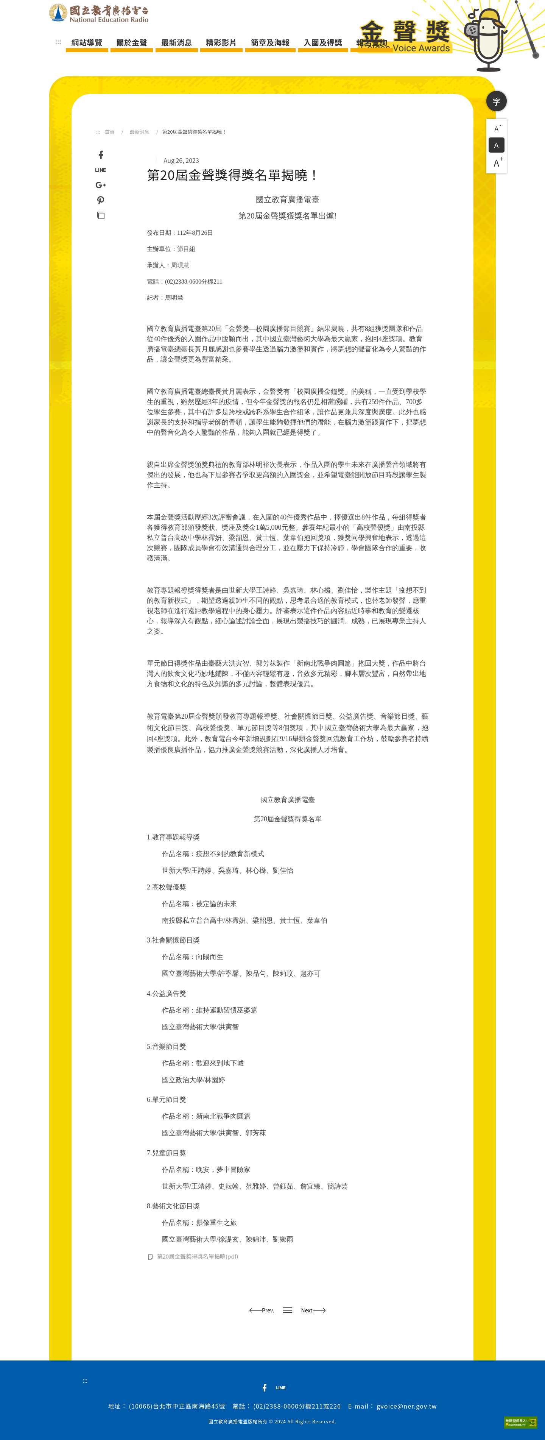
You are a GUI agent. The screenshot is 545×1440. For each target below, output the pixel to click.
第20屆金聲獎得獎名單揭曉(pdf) (197, 1256)
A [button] (497, 127)
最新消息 (176, 42)
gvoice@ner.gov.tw (407, 1405)
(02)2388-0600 (276, 1405)
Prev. (262, 1310)
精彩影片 (221, 42)
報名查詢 (371, 42)
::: (58, 41)
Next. (313, 1310)
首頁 (110, 131)
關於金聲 (131, 42)
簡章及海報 (270, 42)
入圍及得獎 (323, 42)
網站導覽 (87, 42)
